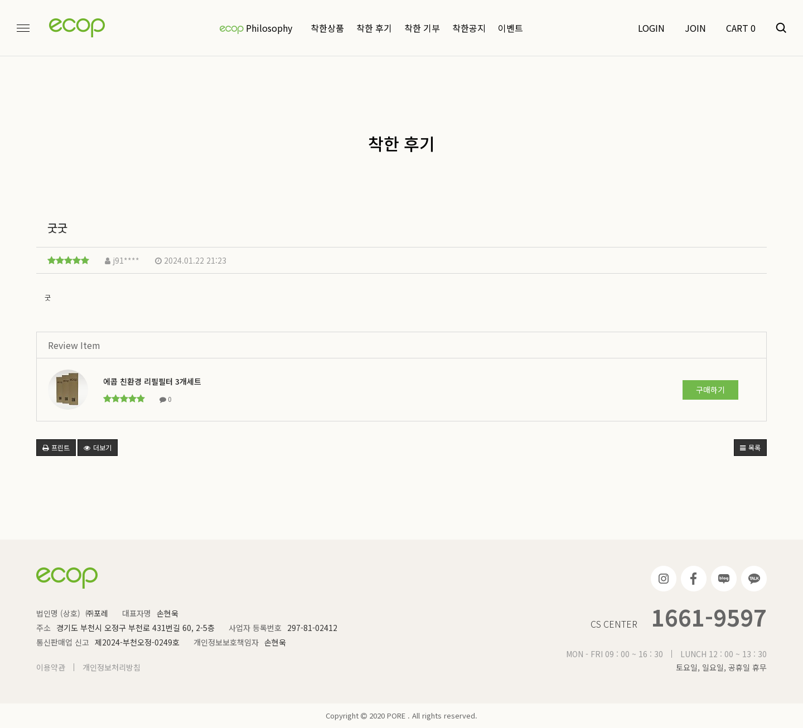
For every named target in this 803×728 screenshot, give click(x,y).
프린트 (56, 447)
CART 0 (741, 28)
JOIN (695, 28)
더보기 (98, 447)
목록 (750, 447)
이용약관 (50, 667)
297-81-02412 (312, 627)
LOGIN (651, 28)
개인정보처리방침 (112, 667)
